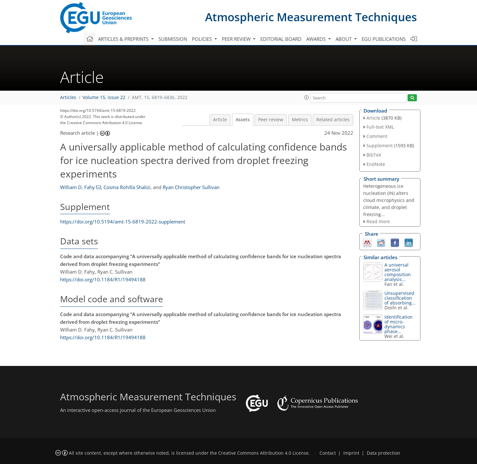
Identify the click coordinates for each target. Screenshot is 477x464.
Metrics (300, 120)
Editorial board (281, 39)
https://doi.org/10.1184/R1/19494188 (103, 279)
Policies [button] (202, 39)
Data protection (383, 453)
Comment (376, 136)
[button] (306, 97)
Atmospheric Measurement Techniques (311, 16)
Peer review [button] (237, 39)
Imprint (351, 453)
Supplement (379, 145)
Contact (328, 453)
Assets (243, 120)
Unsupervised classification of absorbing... (400, 298)
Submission (172, 39)
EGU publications (384, 39)
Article (220, 120)
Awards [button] (316, 39)
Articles (68, 97)
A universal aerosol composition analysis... (397, 272)
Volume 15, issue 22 (104, 97)
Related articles (333, 120)
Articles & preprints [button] (124, 39)
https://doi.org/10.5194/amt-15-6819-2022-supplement (122, 221)
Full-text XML (380, 127)
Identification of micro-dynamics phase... (398, 324)
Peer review (270, 120)
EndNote (375, 164)
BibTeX (373, 155)
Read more (378, 221)
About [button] (344, 39)
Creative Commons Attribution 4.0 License (263, 453)
